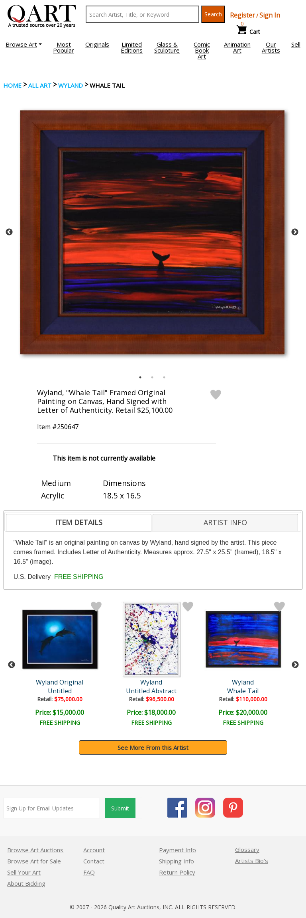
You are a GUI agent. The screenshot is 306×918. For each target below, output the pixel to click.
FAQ (89, 872)
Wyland (70, 85)
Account (94, 850)
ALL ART (39, 85)
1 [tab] (140, 377)
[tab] (78, 523)
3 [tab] (164, 377)
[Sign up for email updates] (51, 808)
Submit (120, 808)
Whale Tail (245, 691)
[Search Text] (142, 14)
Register (242, 15)
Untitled (61, 691)
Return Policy (177, 872)
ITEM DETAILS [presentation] (78, 522)
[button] (24, 44)
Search (213, 14)
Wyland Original (60, 682)
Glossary (247, 849)
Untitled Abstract (153, 691)
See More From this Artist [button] (153, 747)
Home (12, 85)
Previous (9, 232)
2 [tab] (152, 377)
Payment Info (177, 850)
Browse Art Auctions (35, 850)
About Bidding (26, 883)
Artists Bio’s (251, 861)
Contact (93, 861)
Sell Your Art (24, 872)
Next (295, 232)
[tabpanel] (152, 232)
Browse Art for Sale (34, 861)
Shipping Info (176, 861)
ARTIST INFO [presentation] (225, 522)
